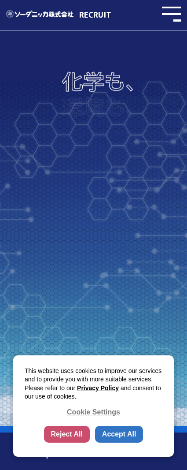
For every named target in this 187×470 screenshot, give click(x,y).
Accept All (119, 434)
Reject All (67, 434)
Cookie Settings (93, 412)
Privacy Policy (98, 388)
